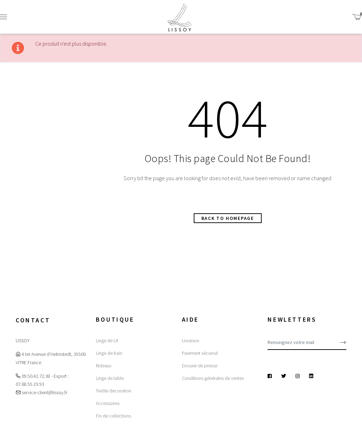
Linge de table (110, 378)
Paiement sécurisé (200, 353)
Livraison (190, 340)
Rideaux (103, 365)
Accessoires (108, 403)
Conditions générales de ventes (213, 378)
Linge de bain (109, 353)
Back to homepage (227, 218)
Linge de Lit (107, 340)
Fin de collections (113, 416)
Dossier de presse (199, 365)
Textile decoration (113, 391)
